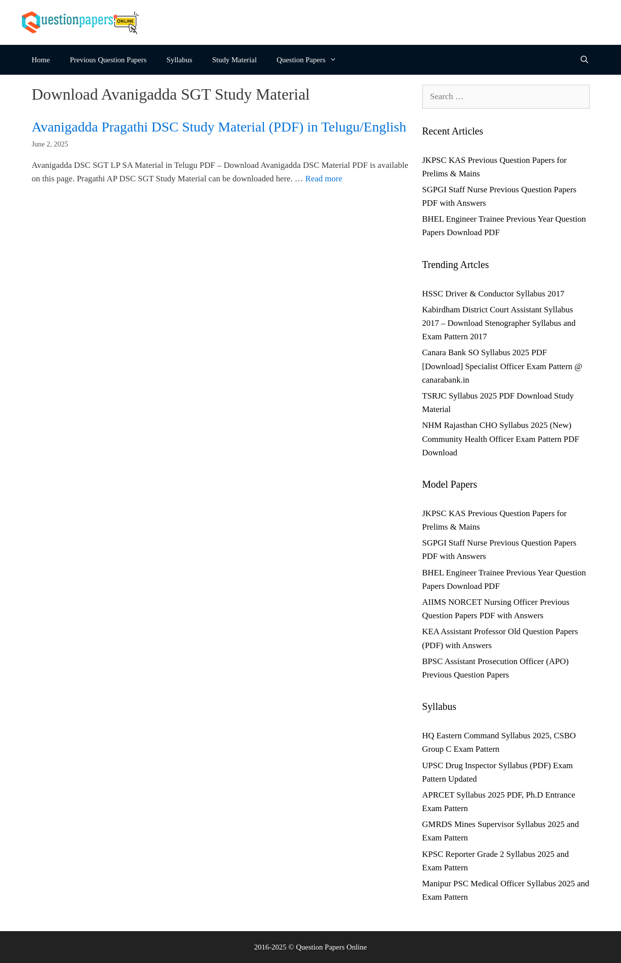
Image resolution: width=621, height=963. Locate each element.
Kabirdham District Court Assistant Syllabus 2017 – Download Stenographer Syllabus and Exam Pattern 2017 (499, 323)
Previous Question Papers (108, 60)
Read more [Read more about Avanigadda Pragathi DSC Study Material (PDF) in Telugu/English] (323, 178)
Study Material (234, 60)
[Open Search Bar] (584, 60)
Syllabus (179, 60)
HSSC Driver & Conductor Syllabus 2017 (493, 293)
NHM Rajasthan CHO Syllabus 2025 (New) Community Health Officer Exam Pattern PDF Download (501, 438)
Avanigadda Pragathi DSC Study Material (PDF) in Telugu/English (219, 127)
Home (41, 60)
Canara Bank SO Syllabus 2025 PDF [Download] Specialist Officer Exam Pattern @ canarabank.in (502, 366)
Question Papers (312, 60)
